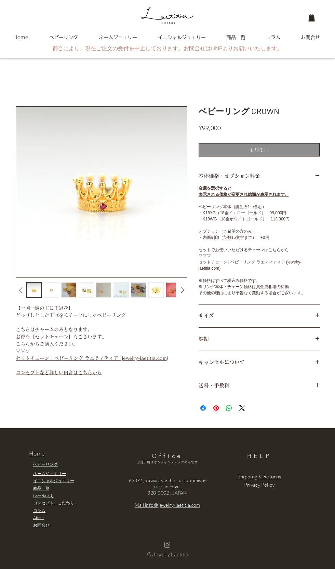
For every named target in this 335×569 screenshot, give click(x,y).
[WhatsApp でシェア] (229, 408)
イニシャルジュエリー (53, 480)
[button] (311, 18)
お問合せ (41, 525)
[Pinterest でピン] (216, 408)
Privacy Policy (259, 485)
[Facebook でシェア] (203, 408)
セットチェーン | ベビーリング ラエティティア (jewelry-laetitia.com (91, 358)
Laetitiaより (43, 495)
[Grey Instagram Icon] (167, 545)
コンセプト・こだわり (53, 502)
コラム (39, 510)
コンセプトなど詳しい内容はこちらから (59, 372)
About (38, 517)
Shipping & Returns (259, 476)
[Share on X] (242, 408)
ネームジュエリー (49, 473)
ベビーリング (45, 464)
